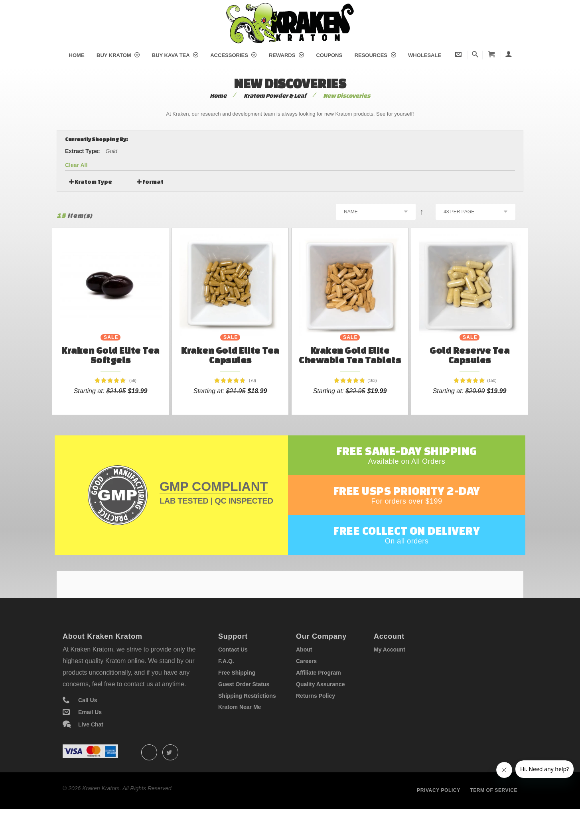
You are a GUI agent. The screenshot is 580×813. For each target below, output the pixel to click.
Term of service (493, 790)
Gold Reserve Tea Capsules (469, 355)
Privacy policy (438, 790)
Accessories (233, 55)
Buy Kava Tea (175, 55)
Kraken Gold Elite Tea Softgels (110, 355)
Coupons (329, 55)
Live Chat (90, 724)
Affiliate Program (318, 672)
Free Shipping (236, 672)
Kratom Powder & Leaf (275, 95)
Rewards (286, 55)
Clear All (76, 165)
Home (77, 55)
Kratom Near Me (239, 707)
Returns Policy (315, 696)
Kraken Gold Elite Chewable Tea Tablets (350, 355)
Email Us (90, 712)
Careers (306, 661)
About (304, 649)
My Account (389, 649)
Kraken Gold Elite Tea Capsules (230, 355)
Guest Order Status (243, 684)
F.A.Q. (226, 661)
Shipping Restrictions (247, 696)
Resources (375, 55)
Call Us (87, 700)
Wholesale (424, 55)
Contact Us (233, 649)
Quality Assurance (320, 684)
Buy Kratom (118, 55)
